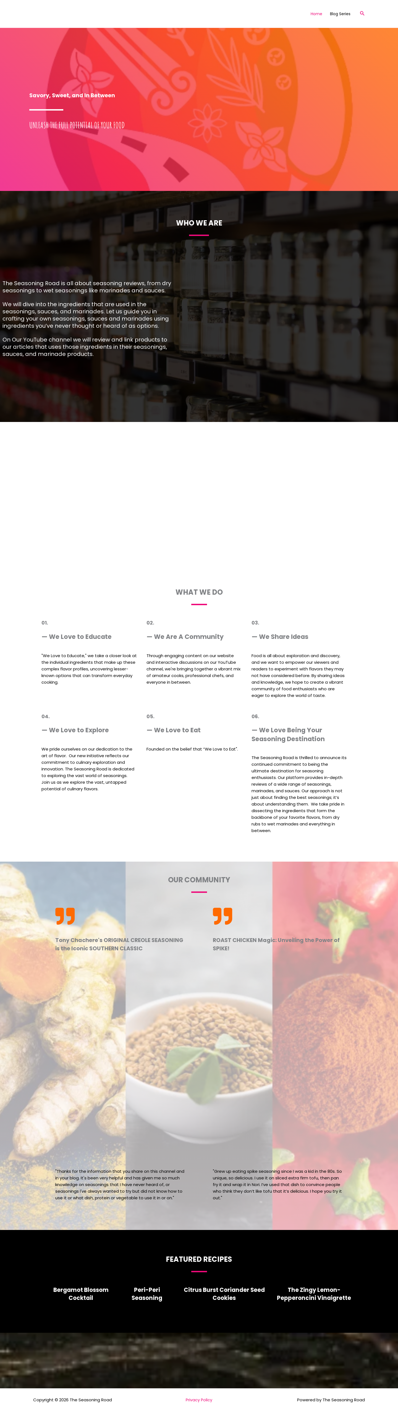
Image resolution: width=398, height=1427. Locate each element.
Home (316, 14)
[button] (362, 14)
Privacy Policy (199, 1400)
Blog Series (340, 14)
